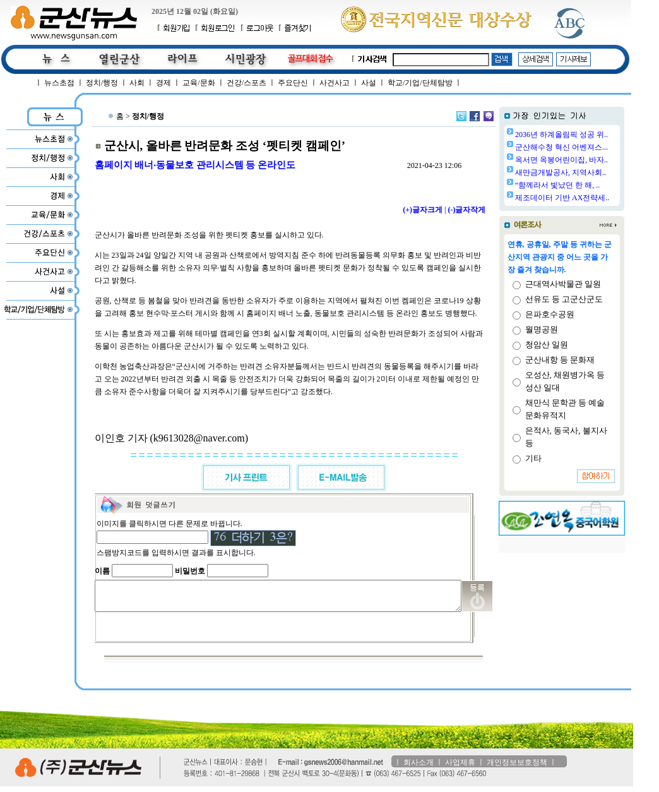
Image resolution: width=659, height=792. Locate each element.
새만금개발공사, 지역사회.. (592, 172)
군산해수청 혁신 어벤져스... (593, 147)
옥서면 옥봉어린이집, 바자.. (593, 159)
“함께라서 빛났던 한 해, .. (589, 185)
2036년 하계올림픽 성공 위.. (593, 134)
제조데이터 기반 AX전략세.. (594, 197)
